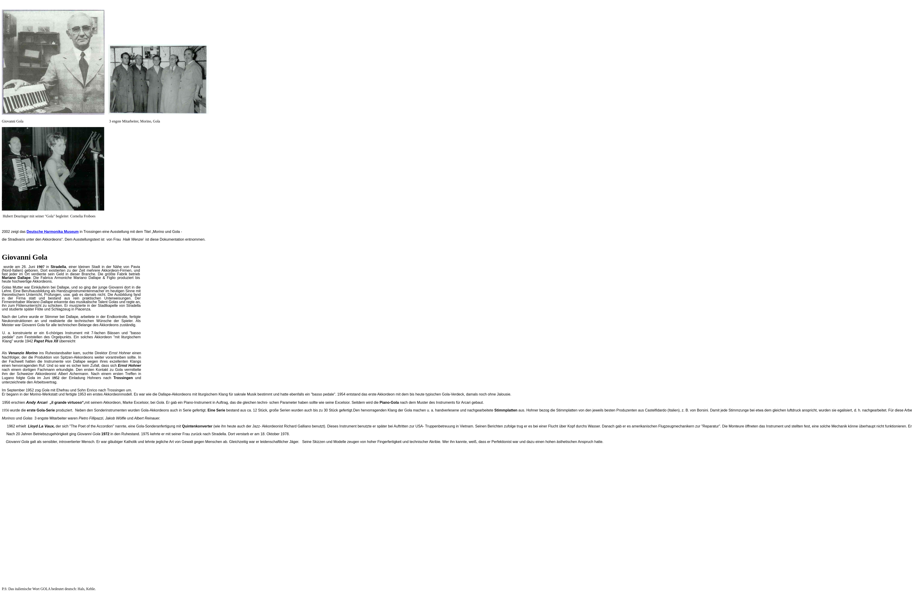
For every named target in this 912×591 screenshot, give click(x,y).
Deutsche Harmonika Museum (53, 232)
